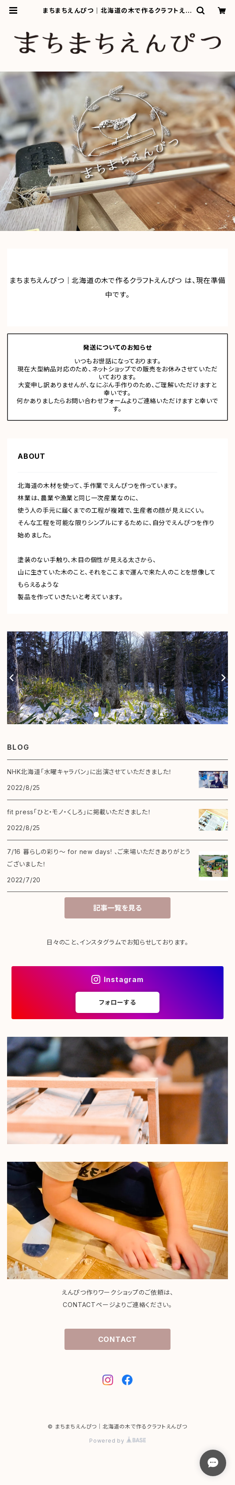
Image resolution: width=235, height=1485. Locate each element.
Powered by (117, 1440)
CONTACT (117, 1339)
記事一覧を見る (117, 907)
